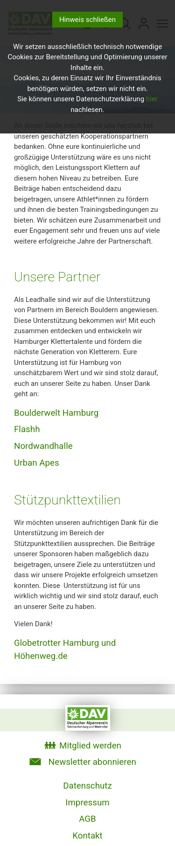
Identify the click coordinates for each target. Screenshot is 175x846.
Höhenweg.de (41, 656)
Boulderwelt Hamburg (56, 413)
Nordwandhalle (43, 446)
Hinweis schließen (87, 19)
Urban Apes (36, 463)
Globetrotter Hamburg (56, 643)
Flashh (27, 429)
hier (152, 99)
